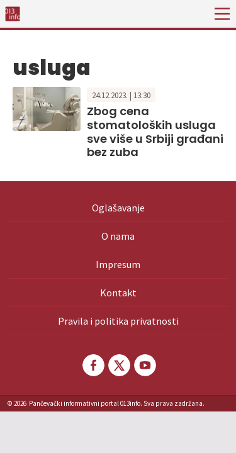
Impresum (118, 264)
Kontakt (118, 292)
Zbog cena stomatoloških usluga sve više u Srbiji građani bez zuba (155, 131)
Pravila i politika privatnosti (118, 321)
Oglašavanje (118, 207)
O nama (118, 236)
